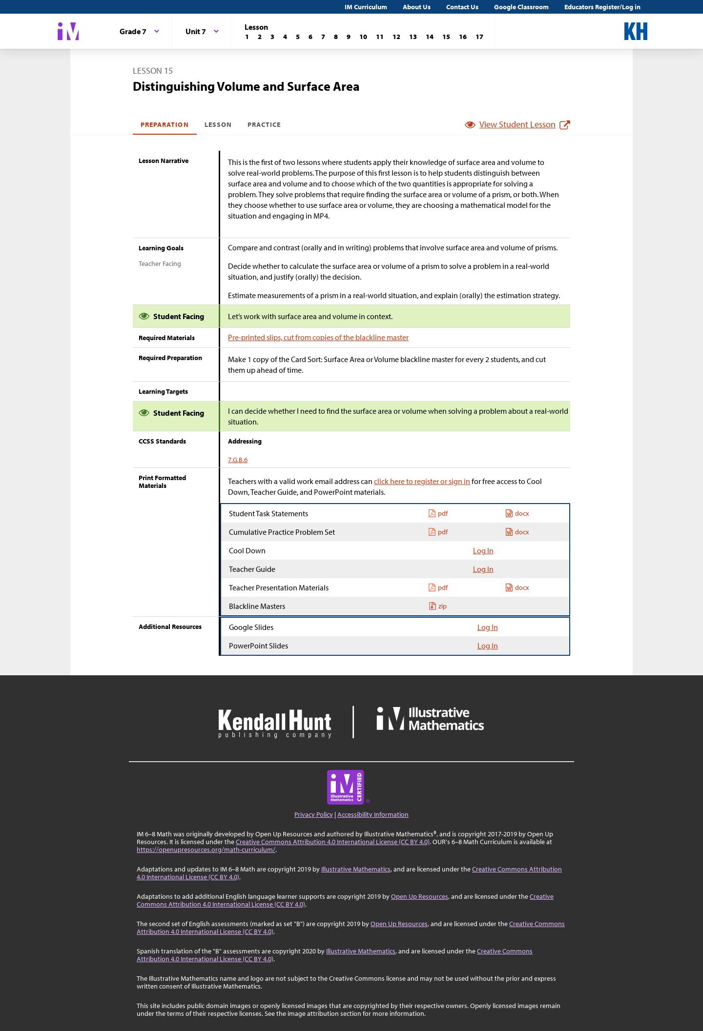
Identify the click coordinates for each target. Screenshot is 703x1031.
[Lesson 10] (363, 36)
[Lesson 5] (297, 36)
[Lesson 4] (285, 36)
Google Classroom (521, 6)
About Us (417, 6)
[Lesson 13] (413, 36)
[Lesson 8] (336, 36)
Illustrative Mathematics (356, 869)
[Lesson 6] (310, 36)
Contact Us (462, 6)
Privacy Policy (313, 814)
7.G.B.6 (238, 460)
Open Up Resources (419, 896)
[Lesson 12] (396, 36)
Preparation (165, 124)
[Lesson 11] (380, 36)
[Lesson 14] (429, 36)
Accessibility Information (373, 814)
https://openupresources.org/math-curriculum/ (206, 849)
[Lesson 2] (259, 36)
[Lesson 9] (348, 36)
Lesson (218, 124)
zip (438, 606)
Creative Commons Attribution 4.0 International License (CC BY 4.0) (333, 841)
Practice (264, 124)
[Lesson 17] (479, 36)
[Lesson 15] (446, 36)
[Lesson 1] (247, 36)
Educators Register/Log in (602, 6)
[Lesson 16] (463, 36)
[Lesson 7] (323, 36)
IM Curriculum (366, 6)
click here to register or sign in (422, 481)
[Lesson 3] (272, 36)
